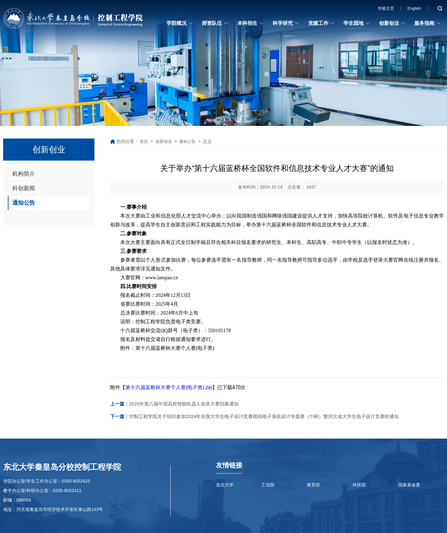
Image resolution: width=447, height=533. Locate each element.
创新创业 (389, 23)
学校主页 (386, 8)
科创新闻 (23, 188)
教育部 (313, 484)
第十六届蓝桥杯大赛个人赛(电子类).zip (168, 387)
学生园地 (353, 23)
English (414, 8)
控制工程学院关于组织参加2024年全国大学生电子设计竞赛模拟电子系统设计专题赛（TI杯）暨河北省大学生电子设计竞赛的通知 (254, 416)
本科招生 (247, 23)
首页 (144, 141)
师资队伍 (212, 23)
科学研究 (283, 23)
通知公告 (23, 203)
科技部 (359, 484)
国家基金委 (409, 484)
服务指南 (424, 23)
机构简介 (23, 174)
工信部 (267, 484)
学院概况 (177, 23)
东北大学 (225, 484)
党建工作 (318, 23)
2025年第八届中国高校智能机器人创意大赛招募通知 (174, 403)
